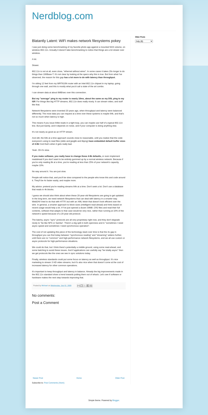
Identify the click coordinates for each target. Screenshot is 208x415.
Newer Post (38, 378)
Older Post (120, 378)
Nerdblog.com (62, 15)
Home (79, 378)
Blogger (115, 400)
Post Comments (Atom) (54, 383)
